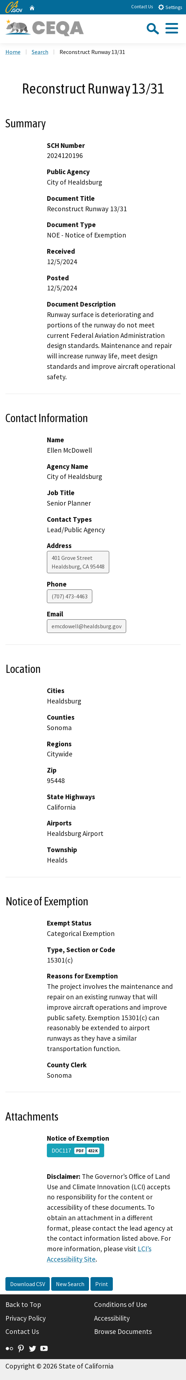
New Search (70, 1284)
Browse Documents (123, 1331)
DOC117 (75, 1150)
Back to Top (23, 1304)
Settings (170, 7)
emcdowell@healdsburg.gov (86, 626)
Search (40, 51)
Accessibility (112, 1318)
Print (101, 1284)
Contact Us (142, 7)
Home (13, 51)
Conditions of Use (120, 1304)
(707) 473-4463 (70, 596)
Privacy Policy (25, 1318)
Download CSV (27, 1284)
